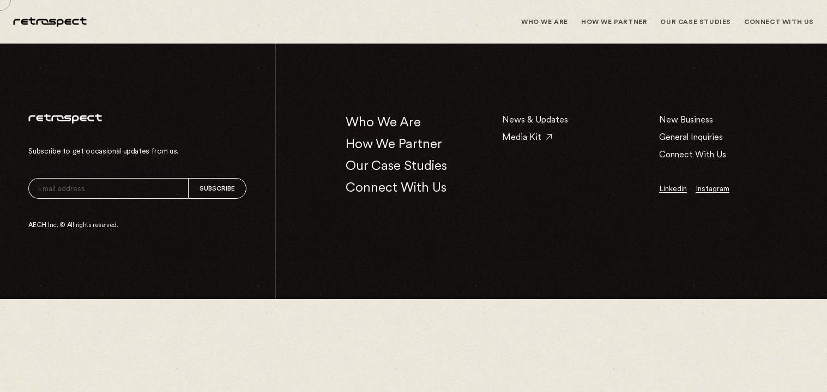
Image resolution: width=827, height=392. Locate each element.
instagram (712, 188)
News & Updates (535, 119)
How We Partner (614, 22)
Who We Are (544, 22)
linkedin (673, 188)
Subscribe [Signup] (217, 188)
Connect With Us (779, 22)
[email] (108, 188)
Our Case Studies (695, 22)
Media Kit (527, 137)
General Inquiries (691, 137)
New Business (686, 119)
